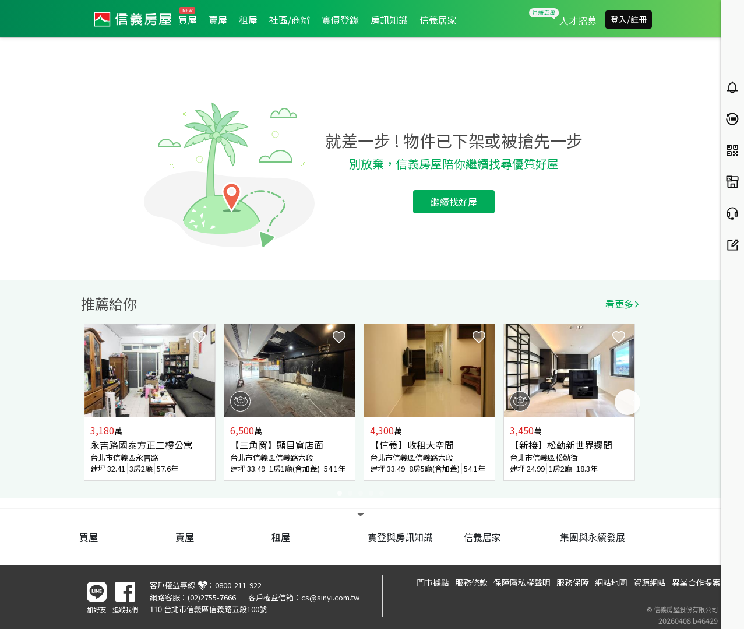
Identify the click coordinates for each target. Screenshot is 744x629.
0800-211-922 (238, 585)
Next (627, 402)
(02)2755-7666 (212, 597)
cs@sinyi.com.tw (330, 597)
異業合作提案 (696, 582)
